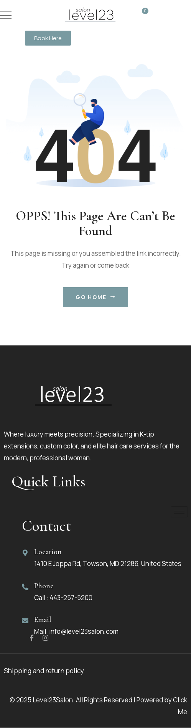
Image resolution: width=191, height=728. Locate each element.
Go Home (95, 297)
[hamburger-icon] (179, 512)
